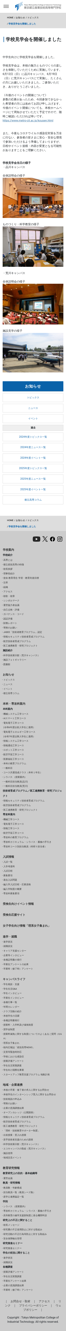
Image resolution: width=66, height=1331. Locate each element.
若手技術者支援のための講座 (18, 1139)
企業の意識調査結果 (13, 1108)
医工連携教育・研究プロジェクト (20, 645)
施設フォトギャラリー (14, 659)
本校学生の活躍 (11, 1015)
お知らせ (20, 17)
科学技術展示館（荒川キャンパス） (21, 655)
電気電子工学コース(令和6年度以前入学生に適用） (19, 725)
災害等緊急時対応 (12, 1052)
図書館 (6, 664)
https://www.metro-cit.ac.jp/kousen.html (28, 120)
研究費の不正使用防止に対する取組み (22, 1229)
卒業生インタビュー (13, 997)
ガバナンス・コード (13, 614)
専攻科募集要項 (11, 893)
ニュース (33, 408)
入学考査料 (9, 866)
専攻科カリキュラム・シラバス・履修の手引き (27, 842)
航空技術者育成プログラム (17, 641)
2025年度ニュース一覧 (33, 478)
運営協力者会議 (11, 605)
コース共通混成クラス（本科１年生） (22, 772)
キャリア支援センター (14, 950)
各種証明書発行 (11, 1020)
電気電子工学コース (13, 824)
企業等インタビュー (13, 955)
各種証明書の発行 (12, 959)
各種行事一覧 (10, 1002)
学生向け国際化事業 (13, 1070)
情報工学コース (11, 828)
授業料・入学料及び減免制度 (18, 1024)
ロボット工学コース (13, 750)
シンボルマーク (11, 600)
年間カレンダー (11, 1006)
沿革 (5, 582)
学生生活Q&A (10, 988)
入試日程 (7, 871)
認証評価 (7, 618)
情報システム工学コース (16, 741)
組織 (5, 587)
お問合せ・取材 (20, 1301)
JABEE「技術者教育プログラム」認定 (22, 632)
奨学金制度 (9, 1029)
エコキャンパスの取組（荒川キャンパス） (25, 1148)
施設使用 (7, 1153)
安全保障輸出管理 (12, 1238)
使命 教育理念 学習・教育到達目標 (21, 578)
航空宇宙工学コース (13, 754)
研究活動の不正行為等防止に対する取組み (25, 1234)
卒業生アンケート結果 (14, 1281)
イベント (33, 418)
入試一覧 (7, 862)
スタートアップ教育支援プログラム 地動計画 (26, 1074)
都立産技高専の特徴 (13, 564)
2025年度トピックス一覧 (33, 468)
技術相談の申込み (12, 1099)
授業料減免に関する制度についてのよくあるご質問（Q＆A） (32, 1036)
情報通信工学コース (13, 745)
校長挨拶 (7, 569)
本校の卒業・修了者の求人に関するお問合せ (26, 1090)
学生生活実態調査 (12, 1065)
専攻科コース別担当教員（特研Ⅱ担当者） (25, 846)
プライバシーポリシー (33, 1305)
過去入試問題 (10, 880)
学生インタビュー (12, 993)
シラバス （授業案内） (15, 777)
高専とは (7, 560)
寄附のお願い (10, 627)
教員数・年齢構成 (12, 1187)
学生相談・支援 (11, 984)
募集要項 (7, 875)
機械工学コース (11, 819)
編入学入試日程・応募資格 (17, 884)
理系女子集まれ (11, 1043)
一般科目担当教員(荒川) (15, 786)
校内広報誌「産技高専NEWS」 (19, 1047)
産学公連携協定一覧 (13, 1196)
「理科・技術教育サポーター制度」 (21, 1130)
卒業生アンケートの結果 (16, 964)
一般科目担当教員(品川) (15, 781)
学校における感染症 (13, 1056)
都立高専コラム (33, 499)
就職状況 (7, 946)
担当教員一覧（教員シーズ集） (19, 1192)
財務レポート (10, 623)
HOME (10, 17)
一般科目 (7, 768)
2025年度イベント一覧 (33, 489)
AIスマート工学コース (14, 718)
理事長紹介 (9, 573)
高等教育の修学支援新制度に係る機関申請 (25, 1215)
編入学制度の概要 (12, 889)
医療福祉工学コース (13, 759)
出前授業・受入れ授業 (14, 1135)
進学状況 (7, 941)
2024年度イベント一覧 (33, 457)
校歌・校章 (9, 596)
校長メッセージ (11, 1225)
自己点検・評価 (11, 609)
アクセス (7, 591)
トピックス (33, 17)
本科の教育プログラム (14, 763)
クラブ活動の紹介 (12, 1011)
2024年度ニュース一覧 (33, 447)
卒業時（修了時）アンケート (18, 968)
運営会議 (7, 1178)
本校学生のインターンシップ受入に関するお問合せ (29, 1094)
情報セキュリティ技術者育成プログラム (24, 636)
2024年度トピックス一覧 (33, 436)
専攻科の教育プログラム (16, 837)
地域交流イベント (12, 1157)
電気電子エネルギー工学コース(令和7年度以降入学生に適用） (19, 734)
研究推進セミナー (12, 1248)
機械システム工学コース (16, 714)
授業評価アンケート (13, 1061)
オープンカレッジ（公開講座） (19, 1112)
